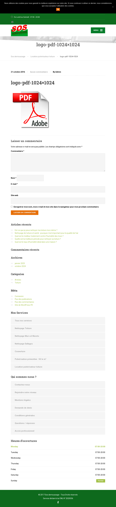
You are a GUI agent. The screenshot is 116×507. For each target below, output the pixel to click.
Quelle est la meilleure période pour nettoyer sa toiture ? (38, 239)
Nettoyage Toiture (23, 328)
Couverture (20, 351)
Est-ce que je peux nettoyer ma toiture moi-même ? (36, 230)
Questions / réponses (25, 423)
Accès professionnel (24, 431)
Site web (14, 195)
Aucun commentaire (39, 72)
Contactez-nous (22, 385)
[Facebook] (12, 22)
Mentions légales (23, 400)
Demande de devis (23, 408)
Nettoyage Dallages (24, 344)
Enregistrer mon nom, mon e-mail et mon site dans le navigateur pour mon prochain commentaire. (56, 207)
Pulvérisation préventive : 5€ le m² (30, 359)
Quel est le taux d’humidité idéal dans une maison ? (36, 242)
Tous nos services (23, 320)
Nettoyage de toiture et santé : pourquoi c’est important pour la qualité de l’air (46, 233)
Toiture (18, 283)
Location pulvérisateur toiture (28, 367)
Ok (58, 9)
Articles (18, 280)
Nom (13, 178)
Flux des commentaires (24, 302)
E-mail (14, 184)
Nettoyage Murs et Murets (27, 336)
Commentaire (17, 151)
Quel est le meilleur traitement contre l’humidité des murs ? (39, 236)
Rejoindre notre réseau (25, 392)
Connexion (19, 296)
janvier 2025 (20, 263)
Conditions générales (25, 415)
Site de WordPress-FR (24, 305)
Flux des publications (23, 299)
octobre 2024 (20, 266)
